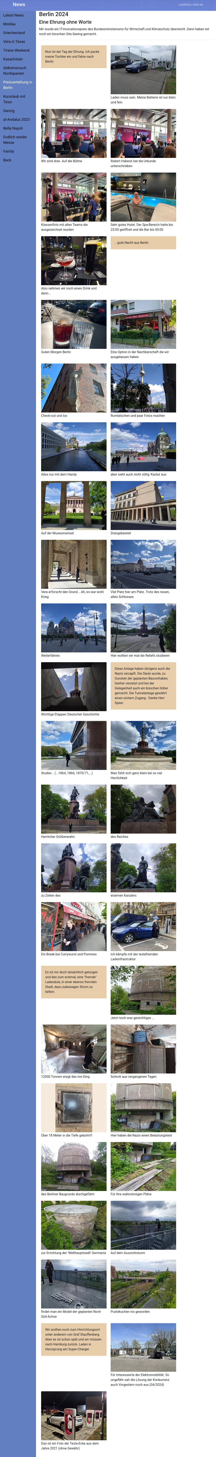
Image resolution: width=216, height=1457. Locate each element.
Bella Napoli (13, 128)
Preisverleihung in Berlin (17, 85)
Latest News (13, 15)
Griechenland (14, 33)
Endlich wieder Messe (15, 140)
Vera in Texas (14, 41)
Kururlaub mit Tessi (14, 99)
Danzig (9, 111)
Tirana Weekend (16, 50)
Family (8, 151)
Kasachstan (12, 59)
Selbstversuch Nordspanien (14, 70)
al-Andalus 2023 (16, 119)
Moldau (9, 24)
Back (7, 160)
